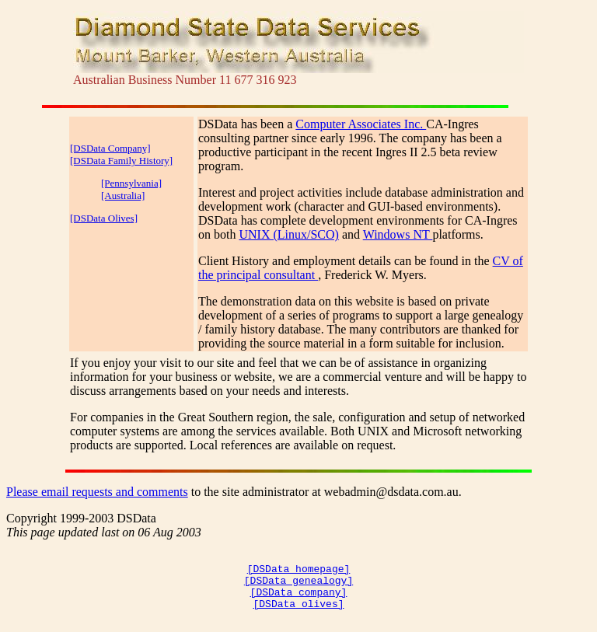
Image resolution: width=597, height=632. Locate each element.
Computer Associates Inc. (360, 124)
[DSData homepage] (299, 573)
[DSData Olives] (104, 218)
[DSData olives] (298, 615)
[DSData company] (298, 601)
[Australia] (123, 195)
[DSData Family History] (121, 160)
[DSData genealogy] (298, 587)
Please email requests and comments (97, 491)
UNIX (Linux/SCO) (288, 234)
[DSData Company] (110, 148)
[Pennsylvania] (131, 183)
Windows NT (398, 234)
